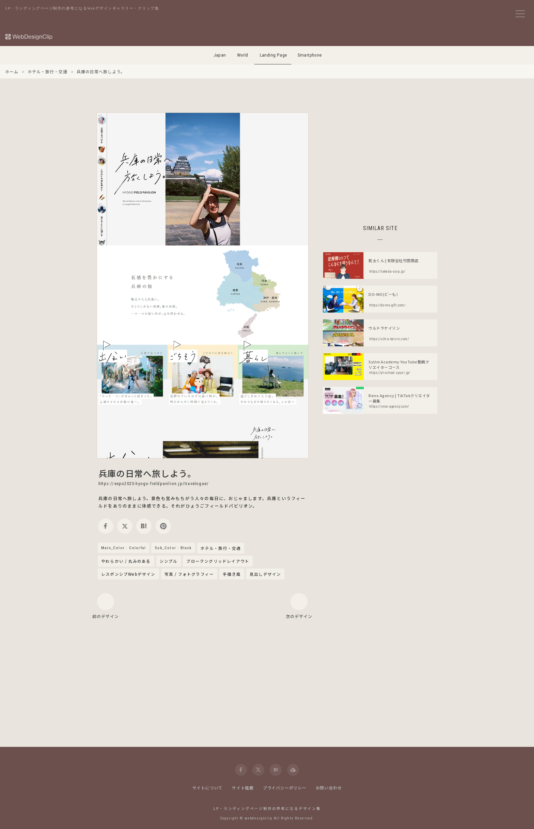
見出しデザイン (265, 574)
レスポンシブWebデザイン (128, 574)
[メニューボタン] (520, 13)
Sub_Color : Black (173, 547)
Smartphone (310, 55)
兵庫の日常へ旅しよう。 (147, 473)
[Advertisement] (380, 160)
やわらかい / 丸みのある (126, 561)
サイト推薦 (243, 787)
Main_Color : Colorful (123, 547)
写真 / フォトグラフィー (189, 574)
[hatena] (144, 526)
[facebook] (105, 526)
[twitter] (124, 526)
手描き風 (232, 574)
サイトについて (207, 787)
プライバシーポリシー (285, 787)
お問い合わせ (329, 787)
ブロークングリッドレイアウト (217, 561)
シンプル (169, 561)
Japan (220, 55)
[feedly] (293, 770)
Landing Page (273, 55)
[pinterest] (163, 526)
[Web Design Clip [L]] (29, 37)
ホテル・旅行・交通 (221, 548)
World (242, 55)
